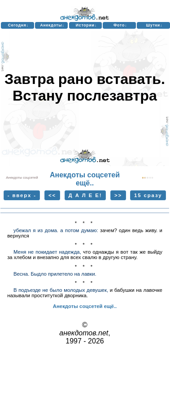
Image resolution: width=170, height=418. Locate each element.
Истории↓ (86, 25)
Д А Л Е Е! (85, 195)
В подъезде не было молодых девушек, (60, 290)
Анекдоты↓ (52, 25)
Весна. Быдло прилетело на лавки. (54, 274)
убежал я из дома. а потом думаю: (55, 230)
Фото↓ (120, 25)
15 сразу (148, 195)
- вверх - (22, 195)
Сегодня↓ (18, 25)
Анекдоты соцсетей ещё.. (85, 179)
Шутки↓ (154, 25)
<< (52, 195)
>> (118, 195)
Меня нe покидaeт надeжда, (47, 252)
